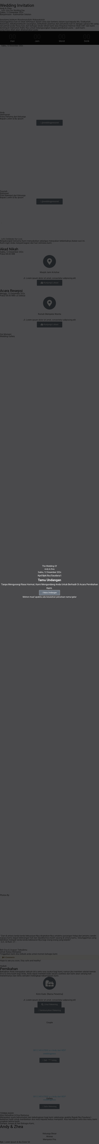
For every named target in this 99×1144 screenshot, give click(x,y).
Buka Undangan (49, 592)
